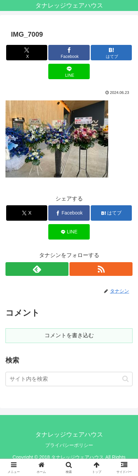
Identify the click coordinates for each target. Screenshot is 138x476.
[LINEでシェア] (69, 71)
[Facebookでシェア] (69, 52)
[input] (69, 379)
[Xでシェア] (27, 52)
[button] (125, 379)
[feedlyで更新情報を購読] (36, 269)
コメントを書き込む (69, 335)
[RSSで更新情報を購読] (101, 269)
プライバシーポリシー (69, 445)
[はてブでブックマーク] (111, 52)
